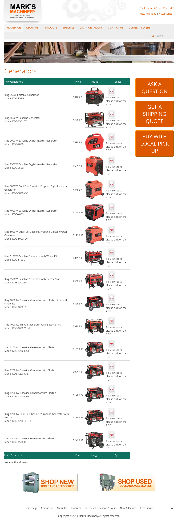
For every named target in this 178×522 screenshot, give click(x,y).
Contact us (116, 27)
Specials (68, 27)
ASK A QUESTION (154, 88)
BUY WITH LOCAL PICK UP (154, 143)
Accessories (165, 13)
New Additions (148, 13)
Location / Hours (91, 27)
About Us (32, 27)
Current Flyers (140, 27)
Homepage (14, 27)
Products (50, 27)
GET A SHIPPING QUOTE (154, 114)
